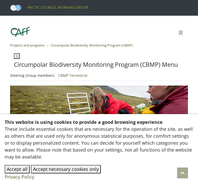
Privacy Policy (19, 177)
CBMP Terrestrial (72, 75)
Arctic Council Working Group (49, 7)
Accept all (17, 169)
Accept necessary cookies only (66, 169)
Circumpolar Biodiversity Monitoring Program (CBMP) (92, 45)
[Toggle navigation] (180, 33)
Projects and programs (27, 45)
